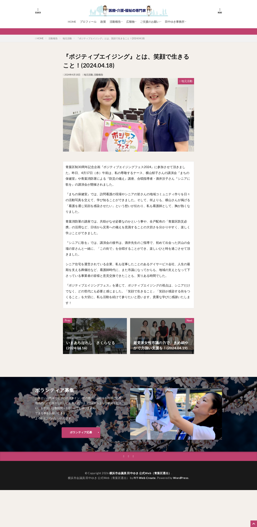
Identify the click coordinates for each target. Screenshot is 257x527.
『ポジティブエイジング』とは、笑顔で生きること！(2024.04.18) (111, 38)
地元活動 (67, 38)
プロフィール (88, 21)
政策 (103, 21)
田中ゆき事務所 (174, 21)
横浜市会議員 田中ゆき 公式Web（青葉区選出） (140, 473)
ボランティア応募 (81, 432)
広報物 (130, 21)
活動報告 (115, 21)
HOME (72, 21)
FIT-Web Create (145, 478)
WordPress (180, 478)
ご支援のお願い (149, 21)
